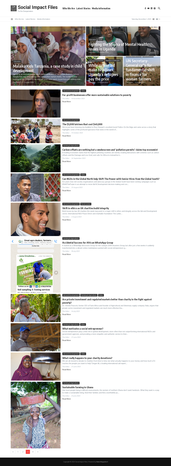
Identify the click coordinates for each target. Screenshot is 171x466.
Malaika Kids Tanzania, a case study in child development (47, 68)
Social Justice (85, 204)
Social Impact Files (38, 7)
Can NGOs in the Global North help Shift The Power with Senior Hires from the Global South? (110, 178)
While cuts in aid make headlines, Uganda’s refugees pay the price (103, 72)
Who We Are (68, 8)
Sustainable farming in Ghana (77, 387)
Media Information (101, 8)
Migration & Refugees (113, 60)
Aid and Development (96, 60)
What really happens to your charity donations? (87, 357)
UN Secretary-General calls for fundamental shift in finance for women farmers (140, 69)
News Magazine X (102, 462)
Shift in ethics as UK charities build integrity (85, 208)
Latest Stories (83, 8)
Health (100, 39)
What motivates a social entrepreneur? (82, 328)
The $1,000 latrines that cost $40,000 (82, 124)
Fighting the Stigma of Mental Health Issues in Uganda (118, 46)
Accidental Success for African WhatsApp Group (87, 242)
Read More (66, 102)
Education (17, 61)
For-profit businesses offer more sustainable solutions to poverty (96, 94)
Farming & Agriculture (71, 145)
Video (83, 91)
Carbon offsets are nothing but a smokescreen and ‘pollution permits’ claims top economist (110, 149)
